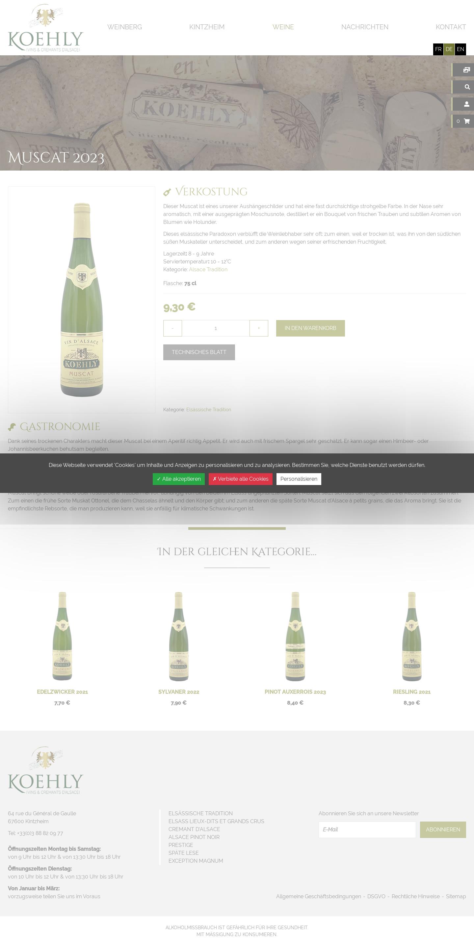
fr (438, 49)
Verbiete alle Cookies (241, 479)
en (460, 49)
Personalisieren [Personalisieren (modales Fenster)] (298, 479)
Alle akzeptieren (179, 479)
